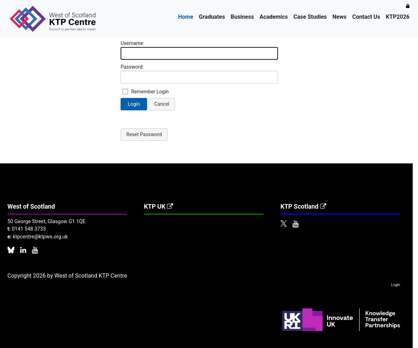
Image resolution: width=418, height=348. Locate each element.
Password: (132, 67)
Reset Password (144, 134)
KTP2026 (398, 16)
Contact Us (366, 16)
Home (185, 16)
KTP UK (158, 206)
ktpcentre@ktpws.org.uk (40, 237)
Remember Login (150, 91)
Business (242, 16)
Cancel (161, 104)
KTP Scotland (303, 206)
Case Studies (310, 16)
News (339, 16)
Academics (274, 16)
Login (134, 104)
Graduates (212, 16)
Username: (132, 43)
